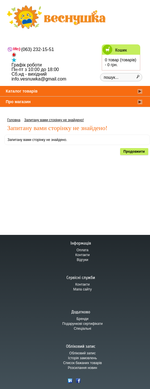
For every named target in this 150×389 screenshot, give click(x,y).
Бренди (82, 319)
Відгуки (82, 260)
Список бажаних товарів (82, 363)
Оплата (82, 250)
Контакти (82, 255)
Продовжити (134, 152)
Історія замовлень (82, 358)
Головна (13, 120)
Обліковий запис (82, 353)
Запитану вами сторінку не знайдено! (54, 120)
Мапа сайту (82, 289)
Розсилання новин (82, 368)
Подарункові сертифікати (82, 324)
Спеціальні (82, 329)
